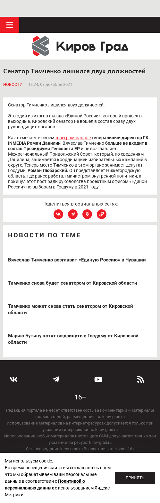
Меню (9, 8)
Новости (12, 67)
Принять (135, 478)
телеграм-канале (73, 120)
